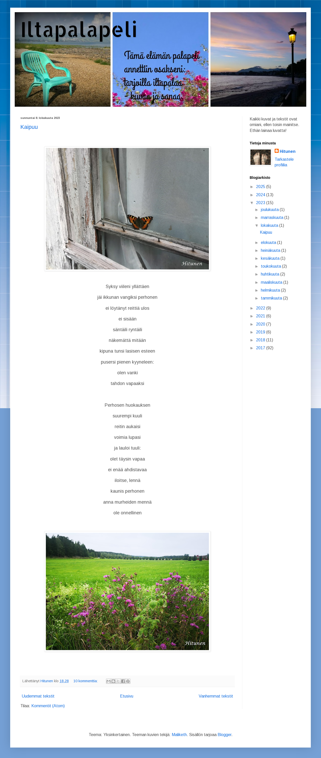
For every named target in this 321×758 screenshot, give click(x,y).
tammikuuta (272, 298)
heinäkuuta (271, 250)
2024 (261, 195)
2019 (261, 332)
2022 (261, 308)
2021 (261, 316)
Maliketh (179, 734)
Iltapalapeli (78, 29)
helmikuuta (271, 290)
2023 (261, 203)
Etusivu (126, 696)
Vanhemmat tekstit (216, 696)
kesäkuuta (270, 258)
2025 (261, 186)
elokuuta (269, 242)
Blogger (224, 734)
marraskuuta (272, 217)
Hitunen (288, 151)
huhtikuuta (270, 274)
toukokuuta (271, 266)
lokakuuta (270, 225)
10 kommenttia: (86, 681)
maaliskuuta (272, 282)
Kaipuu (29, 127)
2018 (261, 340)
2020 (261, 324)
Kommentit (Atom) (48, 706)
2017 (261, 348)
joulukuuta (270, 209)
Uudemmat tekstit (38, 696)
